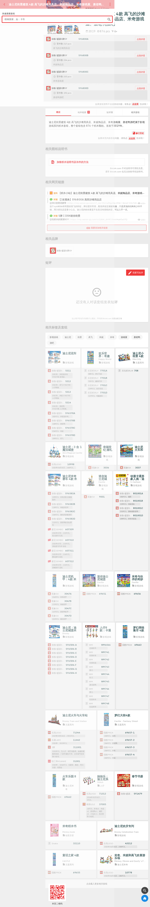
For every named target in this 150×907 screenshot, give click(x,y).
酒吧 (52, 343)
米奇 (112, 337)
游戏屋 (124, 337)
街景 (80, 337)
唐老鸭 (137, 337)
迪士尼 (68, 337)
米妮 (101, 337)
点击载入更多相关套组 (96, 887)
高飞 (90, 337)
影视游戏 (54, 337)
